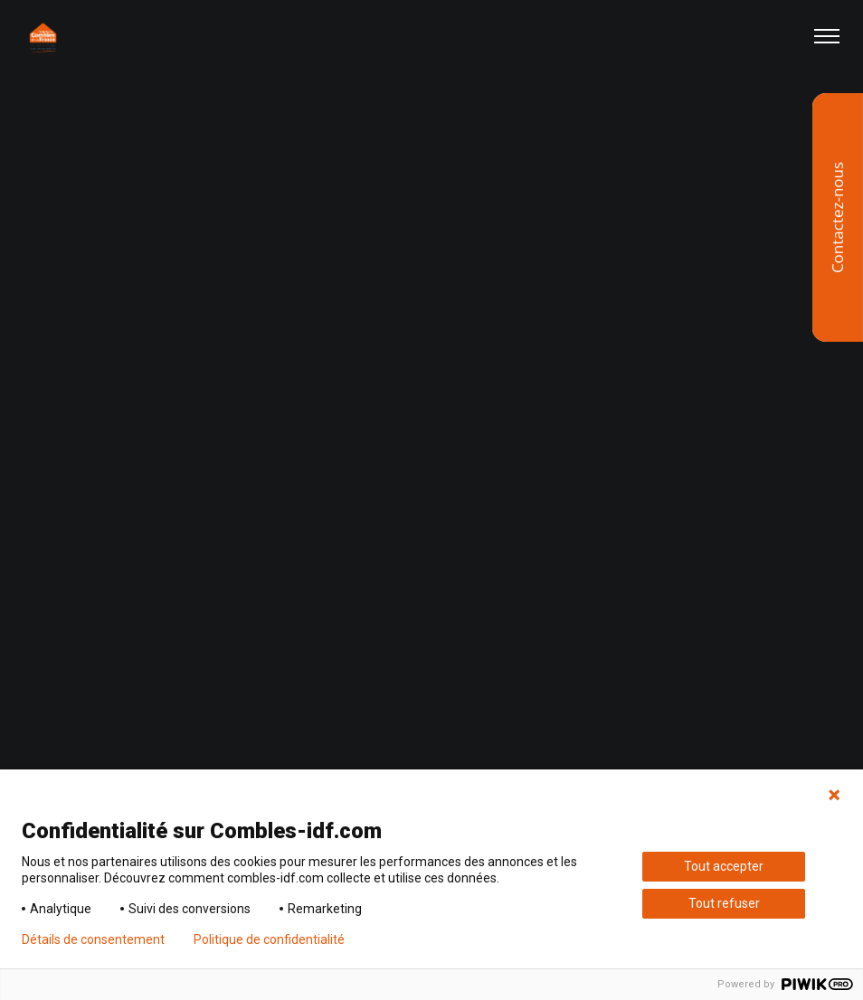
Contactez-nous (837, 217)
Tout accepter (723, 866)
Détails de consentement (93, 939)
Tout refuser (724, 903)
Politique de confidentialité (269, 939)
